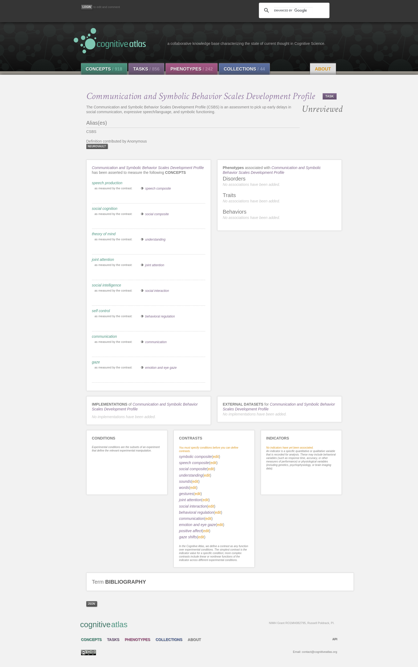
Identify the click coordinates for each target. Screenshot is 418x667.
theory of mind (104, 234)
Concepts (104, 69)
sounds (185, 481)
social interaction (157, 291)
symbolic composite (195, 456)
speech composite (158, 188)
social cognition (105, 208)
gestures (186, 494)
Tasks (146, 69)
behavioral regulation (160, 316)
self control (101, 311)
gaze (96, 362)
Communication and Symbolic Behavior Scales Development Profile (148, 168)
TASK (329, 96)
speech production (107, 183)
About (323, 69)
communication (104, 336)
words (184, 487)
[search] (293, 10)
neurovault (97, 146)
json (91, 603)
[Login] (87, 7)
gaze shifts (188, 537)
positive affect (190, 531)
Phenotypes (191, 69)
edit (216, 456)
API (334, 639)
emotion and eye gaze (161, 368)
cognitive (207, 624)
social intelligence (106, 285)
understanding (155, 239)
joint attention (103, 259)
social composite (157, 214)
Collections (244, 69)
